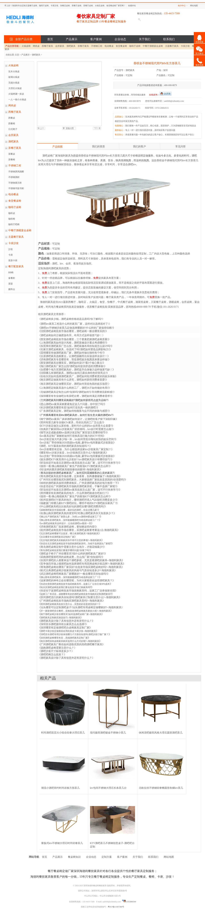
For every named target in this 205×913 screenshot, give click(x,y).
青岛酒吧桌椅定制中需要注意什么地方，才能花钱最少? (72, 546)
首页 (50, 39)
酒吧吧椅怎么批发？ (52, 654)
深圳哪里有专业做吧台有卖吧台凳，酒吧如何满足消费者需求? (76, 396)
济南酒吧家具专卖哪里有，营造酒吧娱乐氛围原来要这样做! (74, 359)
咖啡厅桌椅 (134, 46)
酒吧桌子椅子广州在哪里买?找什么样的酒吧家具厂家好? (72, 553)
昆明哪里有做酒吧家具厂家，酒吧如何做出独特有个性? (72, 352)
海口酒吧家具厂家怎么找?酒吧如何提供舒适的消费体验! (72, 366)
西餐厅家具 (47, 46)
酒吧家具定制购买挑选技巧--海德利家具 (60, 617)
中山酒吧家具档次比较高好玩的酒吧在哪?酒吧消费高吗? (72, 506)
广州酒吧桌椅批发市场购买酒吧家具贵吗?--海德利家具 (71, 600)
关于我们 (144, 39)
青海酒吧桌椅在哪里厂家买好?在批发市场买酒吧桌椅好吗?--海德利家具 (81, 567)
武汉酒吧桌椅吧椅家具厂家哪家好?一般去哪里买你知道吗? (74, 573)
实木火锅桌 (14, 71)
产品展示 (71, 39)
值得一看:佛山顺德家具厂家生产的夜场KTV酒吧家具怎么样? (75, 496)
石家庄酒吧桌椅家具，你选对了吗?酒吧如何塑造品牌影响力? (75, 349)
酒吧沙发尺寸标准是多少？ (56, 651)
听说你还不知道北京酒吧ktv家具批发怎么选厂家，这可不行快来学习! (80, 489)
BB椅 (11, 272)
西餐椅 (11, 123)
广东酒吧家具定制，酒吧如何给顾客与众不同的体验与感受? (74, 410)
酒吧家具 (70, 46)
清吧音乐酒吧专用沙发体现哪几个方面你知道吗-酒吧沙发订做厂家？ (75, 634)
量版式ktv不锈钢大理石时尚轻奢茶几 (62, 843)
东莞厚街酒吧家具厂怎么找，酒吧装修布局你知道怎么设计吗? (76, 346)
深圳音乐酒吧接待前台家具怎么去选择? (63, 624)
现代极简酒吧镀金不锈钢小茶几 (108, 732)
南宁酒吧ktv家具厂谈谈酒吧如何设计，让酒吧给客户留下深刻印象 (78, 419)
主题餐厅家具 (172, 46)
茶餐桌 (11, 154)
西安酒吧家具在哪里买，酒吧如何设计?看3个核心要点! (72, 362)
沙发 (10, 249)
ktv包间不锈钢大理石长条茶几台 (108, 787)
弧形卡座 (12, 260)
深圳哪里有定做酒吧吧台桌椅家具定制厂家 (65, 627)
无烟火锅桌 (14, 83)
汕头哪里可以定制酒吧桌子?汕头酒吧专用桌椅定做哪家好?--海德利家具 (81, 607)
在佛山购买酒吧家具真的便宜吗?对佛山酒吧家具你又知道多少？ (77, 513)
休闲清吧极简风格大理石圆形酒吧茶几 (160, 732)
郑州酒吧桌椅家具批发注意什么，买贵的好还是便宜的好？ (70, 604)
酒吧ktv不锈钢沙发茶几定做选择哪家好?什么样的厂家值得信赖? (77, 327)
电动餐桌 (109, 46)
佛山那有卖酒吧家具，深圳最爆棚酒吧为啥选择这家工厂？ (70, 520)
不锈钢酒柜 (14, 177)
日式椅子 (12, 129)
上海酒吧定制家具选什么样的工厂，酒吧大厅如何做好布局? (74, 387)
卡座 (10, 255)
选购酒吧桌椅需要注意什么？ (57, 647)
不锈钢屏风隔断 (16, 171)
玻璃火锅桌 (14, 77)
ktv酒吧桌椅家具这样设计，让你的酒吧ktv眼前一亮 (66, 523)
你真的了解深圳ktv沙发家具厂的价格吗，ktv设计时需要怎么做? (76, 429)
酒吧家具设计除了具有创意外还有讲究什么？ (66, 620)
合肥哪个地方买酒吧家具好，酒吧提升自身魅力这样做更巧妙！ (76, 369)
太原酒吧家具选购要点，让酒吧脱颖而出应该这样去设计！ (74, 356)
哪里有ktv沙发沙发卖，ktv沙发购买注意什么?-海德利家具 (73, 452)
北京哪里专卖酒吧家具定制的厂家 (57, 537)
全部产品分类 (23, 39)
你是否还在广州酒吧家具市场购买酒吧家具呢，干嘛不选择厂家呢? (78, 486)
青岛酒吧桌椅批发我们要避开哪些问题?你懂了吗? (65, 550)
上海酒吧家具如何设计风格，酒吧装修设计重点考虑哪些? (73, 342)
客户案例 (96, 39)
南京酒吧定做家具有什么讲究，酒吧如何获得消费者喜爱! (73, 379)
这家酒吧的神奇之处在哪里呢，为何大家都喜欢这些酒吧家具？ (76, 580)
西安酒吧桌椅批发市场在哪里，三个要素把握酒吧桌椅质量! (74, 339)
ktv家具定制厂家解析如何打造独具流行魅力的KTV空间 (72, 435)
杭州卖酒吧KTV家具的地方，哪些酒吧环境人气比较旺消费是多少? (78, 499)
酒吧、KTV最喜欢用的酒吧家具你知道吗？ (65, 446)
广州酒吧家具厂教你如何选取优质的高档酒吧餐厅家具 (71, 644)
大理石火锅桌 (15, 88)
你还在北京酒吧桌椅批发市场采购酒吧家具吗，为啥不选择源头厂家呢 (75, 543)
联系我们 (169, 39)
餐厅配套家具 (16, 266)
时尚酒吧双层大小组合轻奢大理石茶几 (63, 732)
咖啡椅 (11, 219)
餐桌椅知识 (74, 857)
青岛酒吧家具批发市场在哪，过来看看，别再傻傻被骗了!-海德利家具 (80, 476)
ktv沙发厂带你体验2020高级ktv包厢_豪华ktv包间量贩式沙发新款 (77, 442)
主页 (17, 54)
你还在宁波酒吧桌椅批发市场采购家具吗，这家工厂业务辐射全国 (78, 590)
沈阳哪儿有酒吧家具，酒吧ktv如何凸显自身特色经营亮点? (74, 373)
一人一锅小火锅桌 (17, 99)
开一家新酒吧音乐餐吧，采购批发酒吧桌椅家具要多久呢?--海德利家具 (76, 611)
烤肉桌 (36, 46)
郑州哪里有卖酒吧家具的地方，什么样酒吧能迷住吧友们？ (74, 493)
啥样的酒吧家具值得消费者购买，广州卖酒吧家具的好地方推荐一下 (79, 483)
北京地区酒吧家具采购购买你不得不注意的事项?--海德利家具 (71, 540)
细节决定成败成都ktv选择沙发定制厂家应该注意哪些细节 (73, 432)
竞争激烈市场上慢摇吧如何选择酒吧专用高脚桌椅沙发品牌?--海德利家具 (82, 563)
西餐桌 (11, 118)
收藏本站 (132, 5)
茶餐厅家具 (83, 46)
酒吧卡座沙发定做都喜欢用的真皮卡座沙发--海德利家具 (68, 631)
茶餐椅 (11, 159)
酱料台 (11, 289)
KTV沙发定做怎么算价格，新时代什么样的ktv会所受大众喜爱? (76, 425)
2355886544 (129, 902)
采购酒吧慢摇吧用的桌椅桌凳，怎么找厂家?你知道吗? (71, 557)
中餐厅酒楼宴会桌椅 (153, 46)
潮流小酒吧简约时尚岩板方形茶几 (60, 787)
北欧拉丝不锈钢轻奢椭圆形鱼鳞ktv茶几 (161, 787)
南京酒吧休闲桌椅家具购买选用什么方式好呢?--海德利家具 (70, 641)
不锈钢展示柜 (15, 183)
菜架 (10, 283)
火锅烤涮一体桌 (16, 94)
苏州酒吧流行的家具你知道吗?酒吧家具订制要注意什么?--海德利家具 (80, 597)
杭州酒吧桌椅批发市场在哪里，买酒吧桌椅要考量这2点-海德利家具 (79, 530)
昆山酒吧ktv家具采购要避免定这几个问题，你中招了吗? (72, 404)
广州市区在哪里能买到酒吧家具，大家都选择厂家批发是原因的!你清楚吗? (83, 479)
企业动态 (120, 39)
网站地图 (194, 5)
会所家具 (59, 46)
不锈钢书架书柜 (16, 188)
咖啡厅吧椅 (14, 224)
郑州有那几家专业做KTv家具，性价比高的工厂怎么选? (72, 422)
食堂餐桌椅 (121, 46)
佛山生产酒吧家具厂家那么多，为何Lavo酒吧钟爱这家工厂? (70, 517)
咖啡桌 (11, 213)
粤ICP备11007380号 (116, 907)
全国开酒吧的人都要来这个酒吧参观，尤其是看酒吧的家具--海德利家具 (81, 560)
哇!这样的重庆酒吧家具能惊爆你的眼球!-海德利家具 (70, 469)
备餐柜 (11, 278)
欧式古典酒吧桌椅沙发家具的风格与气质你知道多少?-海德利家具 (77, 570)
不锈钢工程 (96, 46)
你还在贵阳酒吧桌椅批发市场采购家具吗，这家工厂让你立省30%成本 (75, 584)
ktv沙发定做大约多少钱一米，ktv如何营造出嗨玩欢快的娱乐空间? (78, 439)
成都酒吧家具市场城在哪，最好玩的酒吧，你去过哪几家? (69, 510)
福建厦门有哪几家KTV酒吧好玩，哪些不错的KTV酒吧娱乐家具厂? (78, 503)
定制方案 (107, 857)
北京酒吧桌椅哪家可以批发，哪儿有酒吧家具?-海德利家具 (69, 533)
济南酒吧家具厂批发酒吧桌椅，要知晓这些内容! (68, 526)
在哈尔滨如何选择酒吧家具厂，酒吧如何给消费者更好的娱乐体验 (78, 376)
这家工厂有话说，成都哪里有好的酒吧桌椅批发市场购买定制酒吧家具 (75, 594)
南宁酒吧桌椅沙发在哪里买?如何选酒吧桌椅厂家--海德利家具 (71, 614)
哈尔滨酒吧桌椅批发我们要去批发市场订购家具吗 (65, 587)
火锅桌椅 (26, 46)
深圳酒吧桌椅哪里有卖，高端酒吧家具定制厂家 (64, 638)
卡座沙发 (185, 46)
